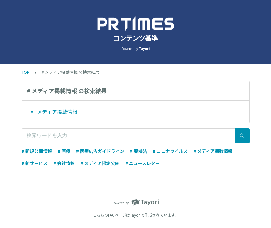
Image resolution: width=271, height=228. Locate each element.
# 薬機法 (138, 151)
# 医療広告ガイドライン (100, 151)
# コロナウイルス (170, 151)
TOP (25, 72)
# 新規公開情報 (37, 151)
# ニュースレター (142, 163)
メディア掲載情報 (57, 111)
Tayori (135, 215)
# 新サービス (35, 163)
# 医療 (64, 151)
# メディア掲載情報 (212, 151)
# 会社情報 (64, 163)
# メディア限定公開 (100, 163)
